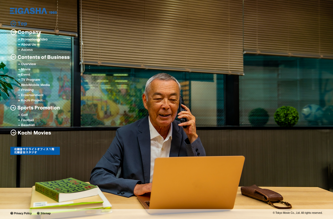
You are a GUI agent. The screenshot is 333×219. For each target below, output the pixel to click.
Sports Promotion (36, 108)
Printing (27, 90)
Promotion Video (34, 39)
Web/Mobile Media (35, 85)
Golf (24, 115)
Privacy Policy (23, 213)
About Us (28, 44)
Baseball (28, 125)
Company (25, 32)
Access (27, 50)
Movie (25, 69)
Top (18, 24)
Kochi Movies (32, 133)
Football (27, 120)
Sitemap (46, 213)
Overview (28, 64)
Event (25, 74)
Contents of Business (40, 57)
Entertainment (32, 95)
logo (33, 11)
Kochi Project (32, 100)
